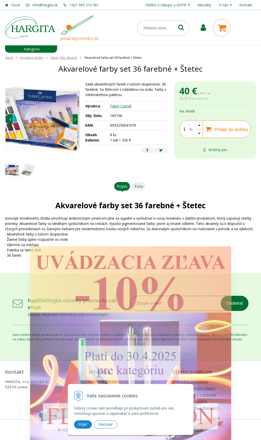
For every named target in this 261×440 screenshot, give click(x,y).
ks (191, 129)
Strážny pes (215, 149)
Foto (139, 186)
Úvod (15, 5)
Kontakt (245, 5)
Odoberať (234, 303)
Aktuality (204, 5)
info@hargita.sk (45, 5)
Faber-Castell (120, 106)
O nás (223, 5)
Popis (122, 186)
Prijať (83, 424)
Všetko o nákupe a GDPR (165, 5)
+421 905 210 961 (84, 5)
